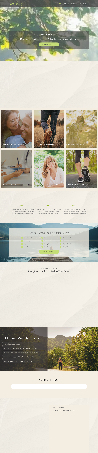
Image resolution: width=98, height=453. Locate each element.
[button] (12, 387)
